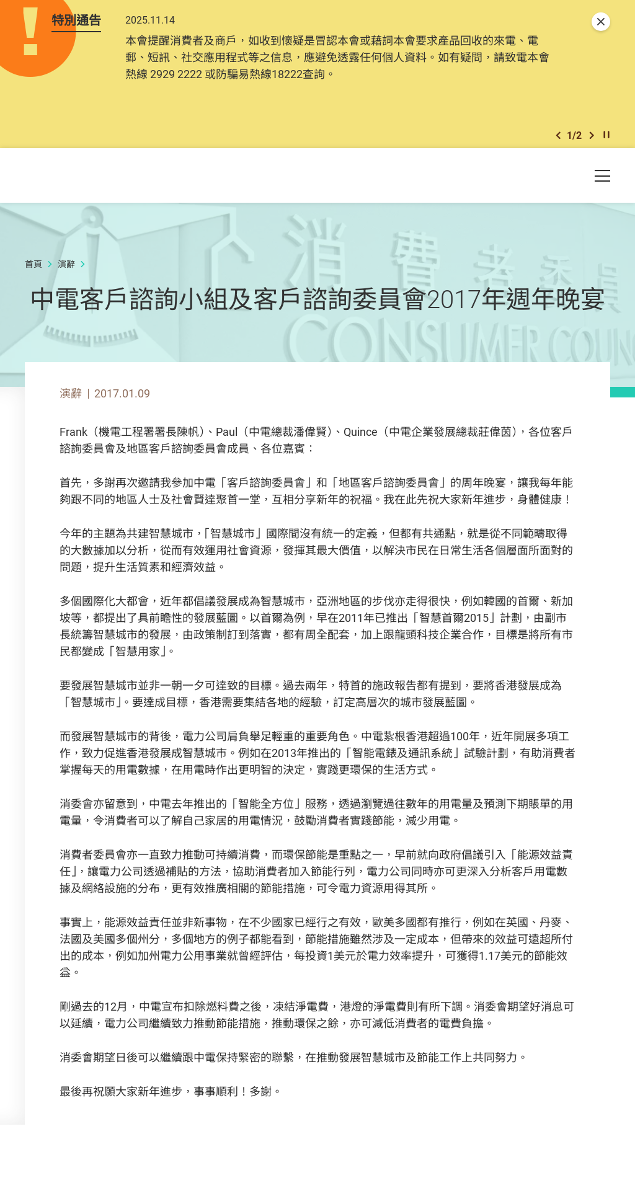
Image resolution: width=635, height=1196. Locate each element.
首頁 (33, 272)
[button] (558, 142)
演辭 (66, 272)
